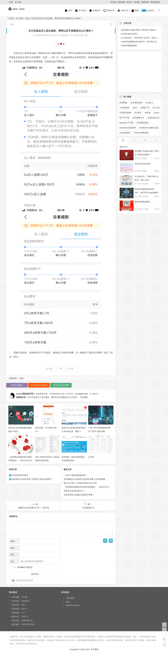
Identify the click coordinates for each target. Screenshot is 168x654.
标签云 (130, 2)
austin (156, 113)
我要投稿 (145, 2)
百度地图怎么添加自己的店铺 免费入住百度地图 (84, 479)
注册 (11, 2)
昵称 (12, 541)
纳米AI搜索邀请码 (129, 45)
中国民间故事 (125, 113)
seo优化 (138, 113)
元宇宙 (91, 457)
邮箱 (12, 548)
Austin (80, 394)
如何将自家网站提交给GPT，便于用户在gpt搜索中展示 (147, 192)
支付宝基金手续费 (61, 385)
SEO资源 (70, 598)
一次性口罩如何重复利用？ (75, 475)
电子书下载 (124, 118)
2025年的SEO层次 (20, 475)
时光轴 (113, 2)
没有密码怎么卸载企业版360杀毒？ (79, 495)
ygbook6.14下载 (126, 123)
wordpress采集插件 (127, 128)
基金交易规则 (17, 385)
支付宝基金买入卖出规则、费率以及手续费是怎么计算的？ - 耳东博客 (58, 397)
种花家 (148, 113)
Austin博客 (21, 394)
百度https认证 (154, 118)
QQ (12, 561)
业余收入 (148, 10)
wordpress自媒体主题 (148, 128)
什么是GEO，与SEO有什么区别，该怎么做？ (141, 38)
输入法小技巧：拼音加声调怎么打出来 (80, 483)
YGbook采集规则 (141, 133)
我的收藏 (121, 2)
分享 (70, 369)
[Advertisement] (137, 71)
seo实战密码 (124, 133)
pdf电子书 (145, 108)
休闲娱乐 (94, 10)
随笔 (135, 10)
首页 (68, 10)
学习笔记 (80, 10)
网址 (12, 554)
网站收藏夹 (155, 2)
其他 (27, 18)
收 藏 (61, 44)
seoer (135, 108)
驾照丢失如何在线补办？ (74, 491)
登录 (18, 2)
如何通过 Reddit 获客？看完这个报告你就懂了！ (33, 479)
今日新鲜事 (124, 108)
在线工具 (123, 10)
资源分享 (108, 10)
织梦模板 (123, 103)
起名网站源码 (136, 103)
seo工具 (156, 108)
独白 (68, 602)
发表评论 (64, 35)
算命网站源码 (142, 123)
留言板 (137, 2)
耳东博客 (94, 649)
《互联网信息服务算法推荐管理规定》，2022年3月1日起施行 (20, 460)
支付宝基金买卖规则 (39, 385)
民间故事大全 (138, 118)
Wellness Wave (72, 605)
